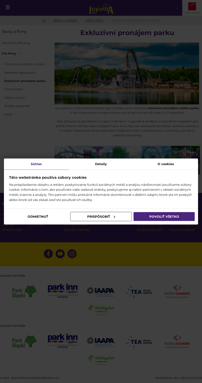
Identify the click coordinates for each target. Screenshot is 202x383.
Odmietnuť (38, 216)
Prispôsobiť (101, 216)
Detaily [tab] (101, 164)
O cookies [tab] (166, 164)
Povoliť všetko (164, 216)
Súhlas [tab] (36, 164)
